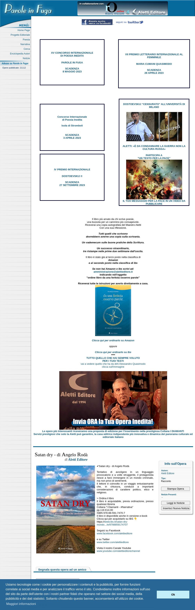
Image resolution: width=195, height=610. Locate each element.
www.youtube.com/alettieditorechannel (118, 551)
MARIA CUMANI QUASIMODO (154, 63)
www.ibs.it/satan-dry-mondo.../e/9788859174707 (112, 523)
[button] (152, 594)
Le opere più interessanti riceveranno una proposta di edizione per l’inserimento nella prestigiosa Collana (113, 431)
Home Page (24, 30)
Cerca (27, 49)
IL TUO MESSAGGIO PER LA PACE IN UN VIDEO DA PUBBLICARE (154, 202)
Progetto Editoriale (21, 35)
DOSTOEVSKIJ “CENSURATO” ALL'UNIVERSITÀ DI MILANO (154, 105)
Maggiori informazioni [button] (21, 604)
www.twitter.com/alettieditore (113, 542)
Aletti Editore (167, 473)
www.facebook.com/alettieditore (114, 533)
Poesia (27, 39)
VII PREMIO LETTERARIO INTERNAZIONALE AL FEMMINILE (154, 56)
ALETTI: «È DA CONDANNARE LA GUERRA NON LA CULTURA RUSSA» (154, 147)
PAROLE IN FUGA (72, 62)
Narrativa (25, 44)
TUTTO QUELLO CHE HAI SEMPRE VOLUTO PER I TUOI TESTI (113, 359)
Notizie (27, 58)
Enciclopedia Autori (20, 53)
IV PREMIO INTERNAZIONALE (72, 169)
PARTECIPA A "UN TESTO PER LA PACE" (154, 157)
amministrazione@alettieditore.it (113, 271)
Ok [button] (173, 594)
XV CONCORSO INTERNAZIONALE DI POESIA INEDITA (72, 54)
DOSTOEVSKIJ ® (72, 176)
